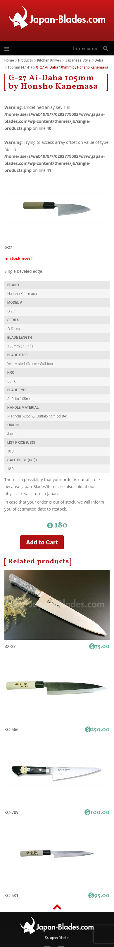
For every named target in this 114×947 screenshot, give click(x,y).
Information (85, 49)
